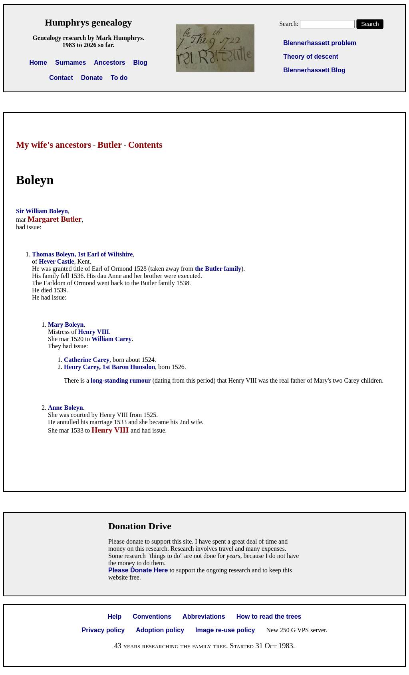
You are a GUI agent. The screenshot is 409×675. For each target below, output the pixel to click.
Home (38, 62)
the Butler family (218, 268)
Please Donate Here (138, 570)
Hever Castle (56, 261)
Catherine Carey (86, 359)
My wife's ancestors (53, 145)
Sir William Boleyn (42, 211)
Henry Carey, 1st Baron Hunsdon (109, 366)
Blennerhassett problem (319, 43)
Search (370, 24)
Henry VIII (93, 331)
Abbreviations (204, 616)
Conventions (152, 616)
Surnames (70, 62)
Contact (61, 77)
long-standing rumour (121, 380)
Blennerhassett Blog (314, 70)
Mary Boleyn (65, 324)
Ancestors (109, 62)
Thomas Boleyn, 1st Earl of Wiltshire (82, 254)
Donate (92, 77)
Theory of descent (310, 56)
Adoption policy (160, 630)
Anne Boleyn (65, 407)
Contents (145, 145)
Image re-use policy (225, 630)
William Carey (111, 339)
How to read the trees (269, 616)
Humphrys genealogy (88, 22)
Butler (109, 145)
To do (119, 77)
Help (115, 616)
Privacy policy (103, 630)
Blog (140, 62)
